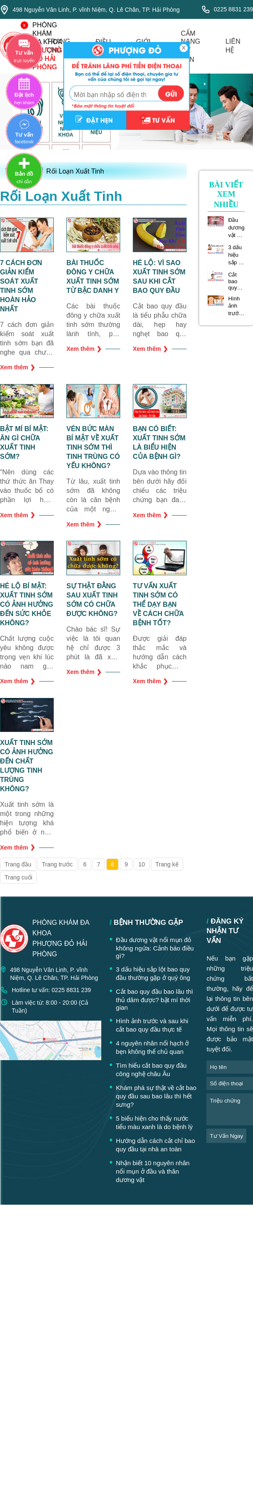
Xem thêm (17, 367)
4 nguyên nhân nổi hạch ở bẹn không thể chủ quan (152, 1047)
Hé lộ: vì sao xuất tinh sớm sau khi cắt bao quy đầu (159, 276)
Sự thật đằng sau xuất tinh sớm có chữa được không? (92, 599)
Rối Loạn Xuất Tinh (75, 171)
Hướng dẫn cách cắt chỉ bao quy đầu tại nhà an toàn (155, 1145)
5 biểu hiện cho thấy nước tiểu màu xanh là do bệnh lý (154, 1122)
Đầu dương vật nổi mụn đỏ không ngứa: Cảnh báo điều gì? (236, 228)
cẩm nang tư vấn (190, 46)
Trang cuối (18, 877)
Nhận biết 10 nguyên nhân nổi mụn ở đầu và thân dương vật (153, 1171)
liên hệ (232, 46)
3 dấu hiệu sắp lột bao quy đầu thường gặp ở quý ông (236, 255)
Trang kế (167, 864)
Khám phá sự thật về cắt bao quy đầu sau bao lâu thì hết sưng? (156, 1096)
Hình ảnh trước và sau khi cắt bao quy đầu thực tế (236, 306)
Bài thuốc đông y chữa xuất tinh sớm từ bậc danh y (92, 276)
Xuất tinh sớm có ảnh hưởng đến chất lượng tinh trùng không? (26, 765)
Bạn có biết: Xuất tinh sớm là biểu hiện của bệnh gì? (159, 442)
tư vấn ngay (226, 1136)
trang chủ (58, 46)
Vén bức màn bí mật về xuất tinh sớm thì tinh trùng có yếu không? (93, 447)
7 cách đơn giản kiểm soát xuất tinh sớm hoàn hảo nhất (21, 286)
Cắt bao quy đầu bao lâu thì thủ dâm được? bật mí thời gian (236, 281)
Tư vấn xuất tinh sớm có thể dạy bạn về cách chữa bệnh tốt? (158, 604)
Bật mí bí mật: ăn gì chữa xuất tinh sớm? (24, 442)
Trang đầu (18, 864)
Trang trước (57, 864)
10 (141, 864)
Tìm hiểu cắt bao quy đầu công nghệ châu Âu (151, 1069)
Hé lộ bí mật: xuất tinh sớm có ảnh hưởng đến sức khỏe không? (26, 604)
